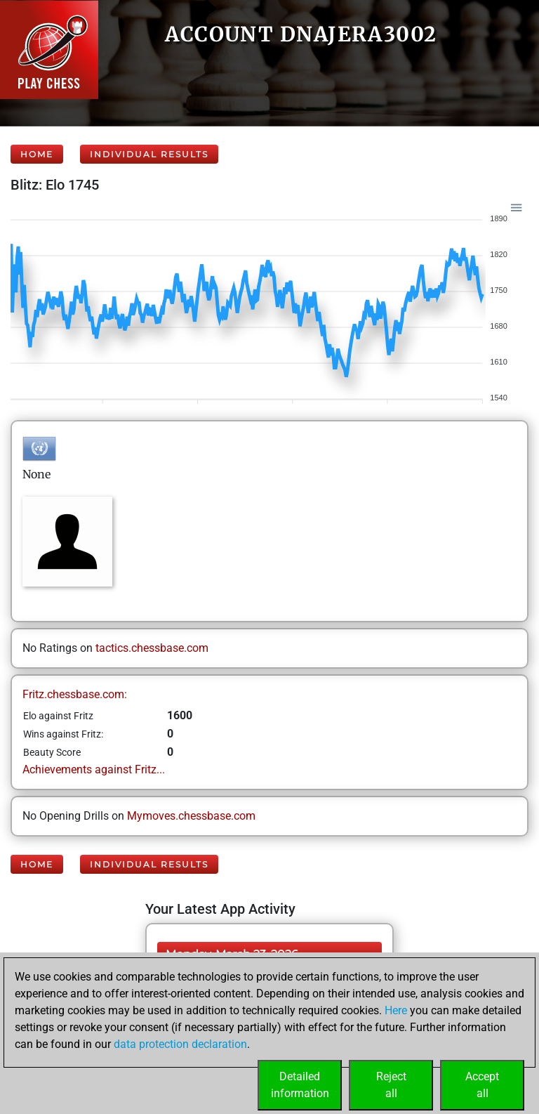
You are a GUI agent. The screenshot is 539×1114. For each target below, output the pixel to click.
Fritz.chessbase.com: (74, 694)
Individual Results (149, 154)
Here (396, 1010)
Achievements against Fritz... (93, 769)
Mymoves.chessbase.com (191, 816)
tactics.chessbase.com (151, 648)
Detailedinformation (300, 1085)
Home (36, 154)
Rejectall (391, 1085)
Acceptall (482, 1085)
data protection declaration (180, 1044)
